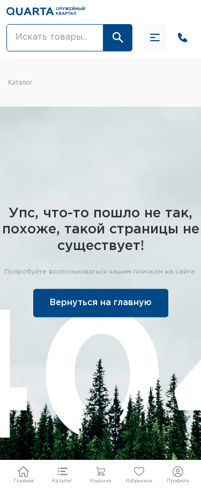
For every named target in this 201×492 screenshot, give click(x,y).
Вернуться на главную (101, 302)
